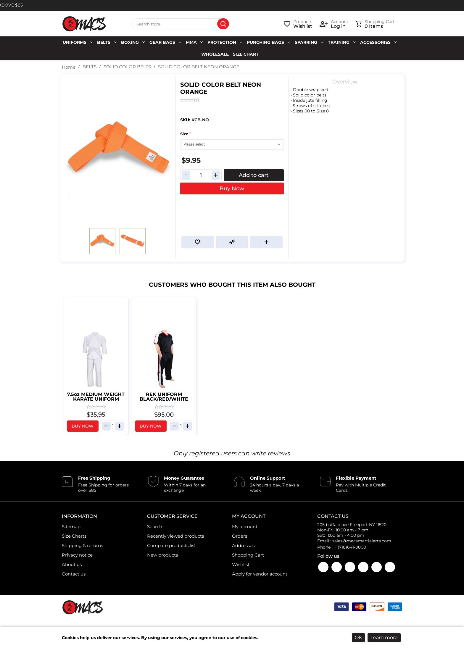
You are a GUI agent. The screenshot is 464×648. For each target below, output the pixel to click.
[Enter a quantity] (201, 175)
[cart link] (375, 24)
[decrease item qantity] (106, 426)
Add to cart (253, 175)
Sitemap (71, 526)
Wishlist (240, 564)
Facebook (323, 567)
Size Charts (74, 536)
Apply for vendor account (259, 574)
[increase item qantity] (119, 426)
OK (358, 637)
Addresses (243, 545)
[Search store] (180, 24)
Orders (239, 536)
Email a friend (266, 242)
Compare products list (171, 545)
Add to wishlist (197, 242)
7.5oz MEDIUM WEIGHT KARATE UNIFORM (96, 396)
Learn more (384, 637)
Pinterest (390, 567)
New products (162, 555)
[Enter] (113, 426)
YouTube (336, 567)
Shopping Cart (248, 555)
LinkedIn (376, 567)
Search (223, 24)
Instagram (350, 567)
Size (184, 133)
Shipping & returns (82, 545)
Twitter (363, 567)
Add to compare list (232, 242)
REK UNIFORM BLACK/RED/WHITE (164, 396)
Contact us (74, 574)
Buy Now (232, 188)
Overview (344, 81)
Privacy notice (77, 555)
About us (72, 564)
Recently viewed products (175, 536)
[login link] (334, 24)
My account (244, 526)
